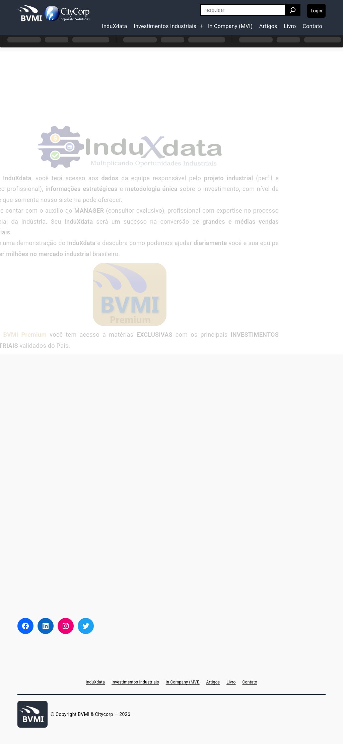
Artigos (268, 26)
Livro (290, 26)
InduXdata (114, 26)
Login (316, 10)
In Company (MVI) (230, 26)
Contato (312, 26)
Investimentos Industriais (165, 26)
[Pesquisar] (292, 10)
